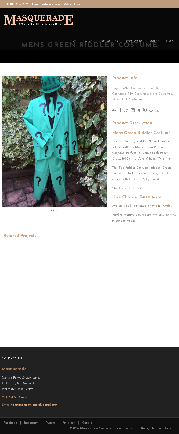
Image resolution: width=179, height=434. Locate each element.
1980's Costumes (133, 88)
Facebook (10, 423)
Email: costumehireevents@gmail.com (56, 4)
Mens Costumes (161, 94)
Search (170, 41)
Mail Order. (164, 206)
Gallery (88, 41)
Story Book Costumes (127, 99)
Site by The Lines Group (156, 428)
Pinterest (68, 423)
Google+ (88, 423)
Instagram (31, 423)
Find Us (154, 41)
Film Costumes (138, 94)
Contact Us (134, 41)
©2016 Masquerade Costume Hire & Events (101, 428)
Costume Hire (110, 41)
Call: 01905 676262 (16, 4)
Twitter (50, 423)
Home (72, 41)
